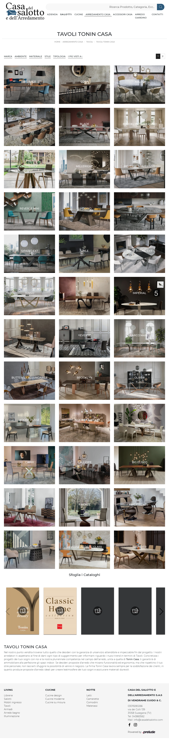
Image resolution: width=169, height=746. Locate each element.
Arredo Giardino (141, 16)
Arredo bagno (12, 712)
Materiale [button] (35, 56)
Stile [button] (48, 56)
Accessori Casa (122, 14)
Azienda (52, 14)
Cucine (78, 14)
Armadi (8, 709)
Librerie (8, 695)
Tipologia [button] (59, 56)
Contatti (157, 14)
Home (57, 42)
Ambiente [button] (21, 56)
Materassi (92, 705)
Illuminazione (11, 716)
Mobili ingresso (13, 702)
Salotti (66, 14)
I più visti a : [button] (75, 56)
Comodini (92, 702)
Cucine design (53, 695)
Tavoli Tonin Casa (105, 42)
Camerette (92, 698)
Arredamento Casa (98, 14)
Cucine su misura (55, 702)
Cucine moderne (54, 698)
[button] (161, 611)
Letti (89, 695)
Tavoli (89, 42)
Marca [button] (8, 56)
